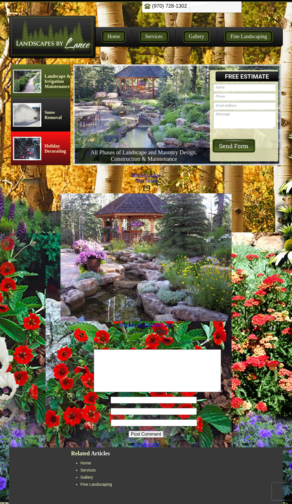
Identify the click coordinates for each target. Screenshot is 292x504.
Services (154, 36)
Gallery (196, 36)
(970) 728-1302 (165, 6)
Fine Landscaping (248, 36)
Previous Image (146, 175)
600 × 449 (163, 324)
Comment (81, 351)
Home (114, 36)
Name (102, 400)
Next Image (146, 180)
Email (102, 411)
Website (102, 422)
